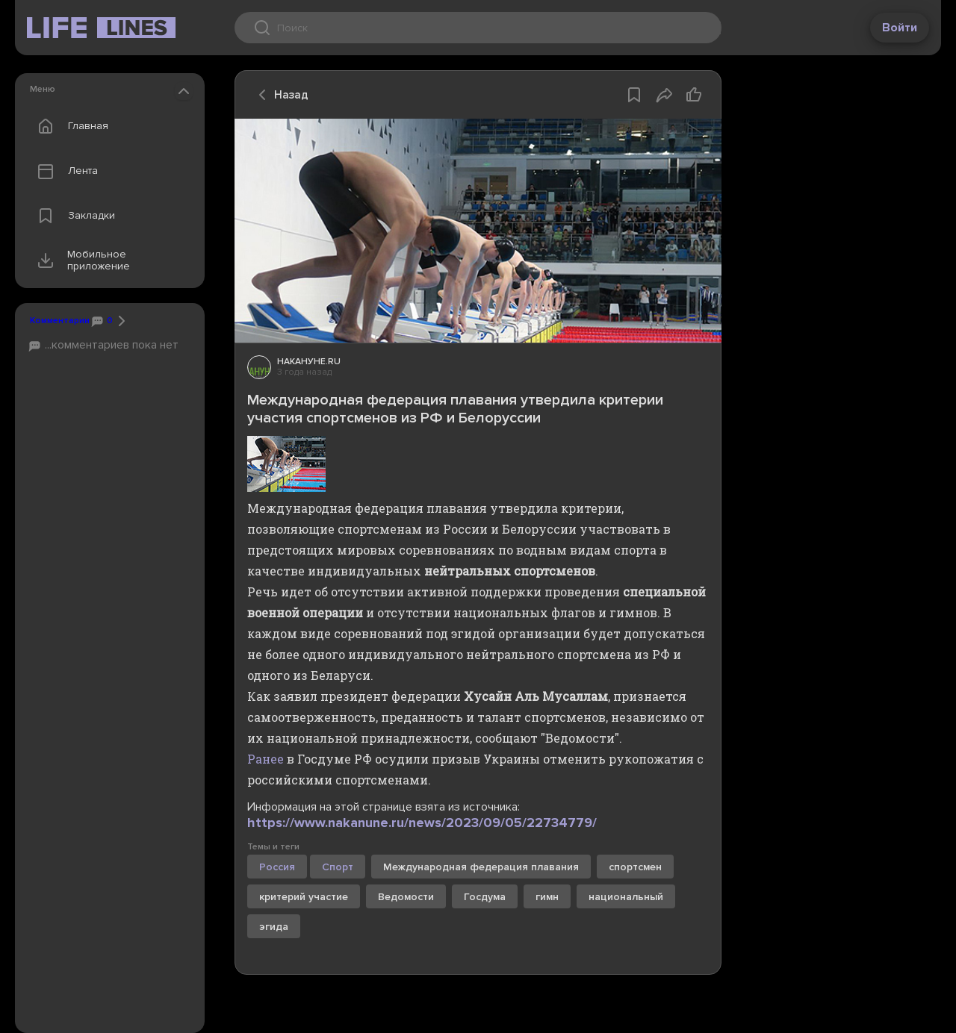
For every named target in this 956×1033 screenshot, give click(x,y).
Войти (899, 27)
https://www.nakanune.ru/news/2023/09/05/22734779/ (422, 822)
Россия (277, 867)
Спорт (337, 867)
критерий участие (303, 896)
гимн (547, 896)
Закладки (73, 216)
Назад (279, 95)
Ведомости (406, 896)
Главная (69, 126)
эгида (273, 926)
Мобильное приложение (80, 260)
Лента (64, 171)
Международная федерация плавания (481, 867)
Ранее (265, 759)
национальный (626, 896)
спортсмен (635, 867)
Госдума (485, 896)
